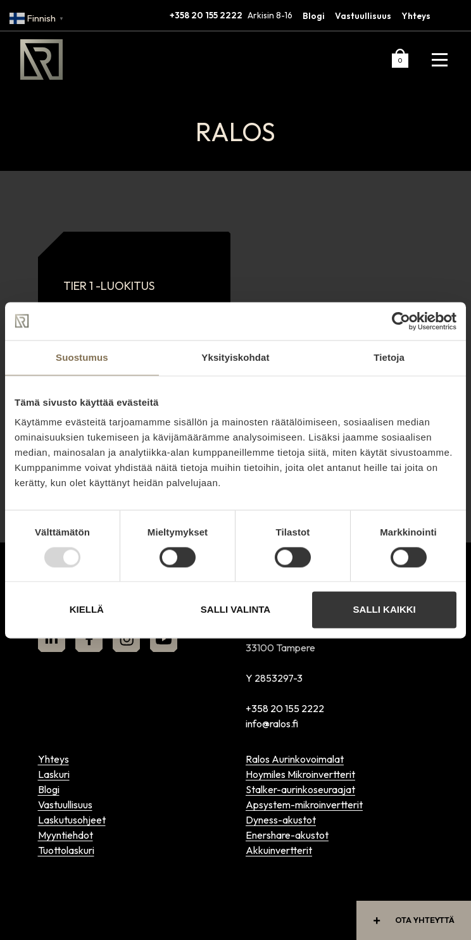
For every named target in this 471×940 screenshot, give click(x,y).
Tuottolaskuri (66, 850)
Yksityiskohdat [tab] (235, 357)
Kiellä (87, 610)
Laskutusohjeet (72, 819)
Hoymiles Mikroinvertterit (300, 774)
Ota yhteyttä (411, 920)
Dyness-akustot (281, 819)
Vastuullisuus (363, 16)
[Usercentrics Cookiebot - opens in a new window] (401, 320)
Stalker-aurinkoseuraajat (300, 789)
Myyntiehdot (65, 835)
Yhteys (415, 16)
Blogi (314, 16)
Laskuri (54, 774)
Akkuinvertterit (279, 850)
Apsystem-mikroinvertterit (304, 804)
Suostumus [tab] (82, 357)
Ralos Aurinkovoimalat (295, 759)
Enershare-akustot (287, 835)
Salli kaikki (384, 610)
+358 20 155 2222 (206, 15)
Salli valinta (235, 610)
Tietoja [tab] (389, 357)
